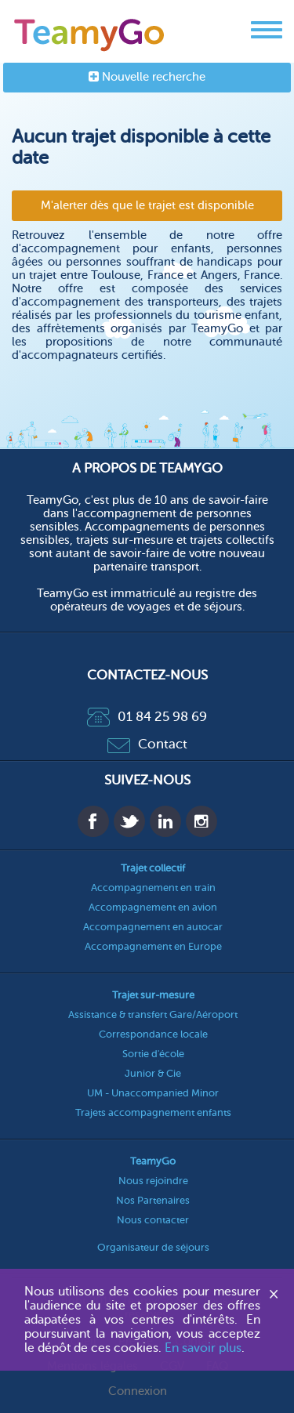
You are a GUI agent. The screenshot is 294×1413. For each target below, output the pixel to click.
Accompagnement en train (153, 887)
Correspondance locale (153, 1034)
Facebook (93, 821)
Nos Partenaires (153, 1200)
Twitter (129, 821)
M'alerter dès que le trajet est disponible (147, 205)
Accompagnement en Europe (153, 946)
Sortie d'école (153, 1054)
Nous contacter (153, 1220)
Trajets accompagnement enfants (153, 1112)
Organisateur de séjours (153, 1247)
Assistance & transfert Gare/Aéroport (153, 1014)
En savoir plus (203, 1348)
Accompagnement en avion (153, 907)
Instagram (201, 821)
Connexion (137, 1391)
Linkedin (165, 821)
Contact (147, 744)
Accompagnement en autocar (153, 927)
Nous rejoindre (153, 1181)
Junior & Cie (153, 1073)
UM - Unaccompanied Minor (153, 1093)
